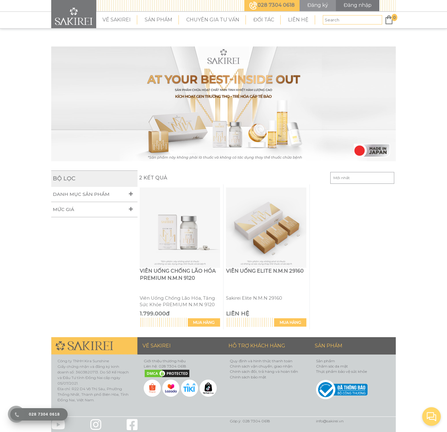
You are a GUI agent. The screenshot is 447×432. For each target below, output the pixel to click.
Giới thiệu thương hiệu (165, 361)
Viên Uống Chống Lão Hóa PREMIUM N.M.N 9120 (178, 274)
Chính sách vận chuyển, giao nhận (261, 366)
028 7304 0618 (272, 5)
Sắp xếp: (362, 178)
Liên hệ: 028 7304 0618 (165, 366)
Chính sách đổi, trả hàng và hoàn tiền (264, 371)
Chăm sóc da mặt (332, 366)
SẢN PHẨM (158, 20)
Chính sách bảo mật (248, 377)
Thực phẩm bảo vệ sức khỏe (341, 371)
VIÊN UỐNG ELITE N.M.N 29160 (265, 271)
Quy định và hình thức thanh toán (261, 361)
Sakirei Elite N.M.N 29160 (254, 298)
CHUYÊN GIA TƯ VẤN (212, 20)
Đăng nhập (358, 5)
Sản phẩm (325, 361)
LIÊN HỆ (298, 20)
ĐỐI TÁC (263, 20)
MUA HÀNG (203, 322)
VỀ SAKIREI (116, 20)
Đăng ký (317, 5)
